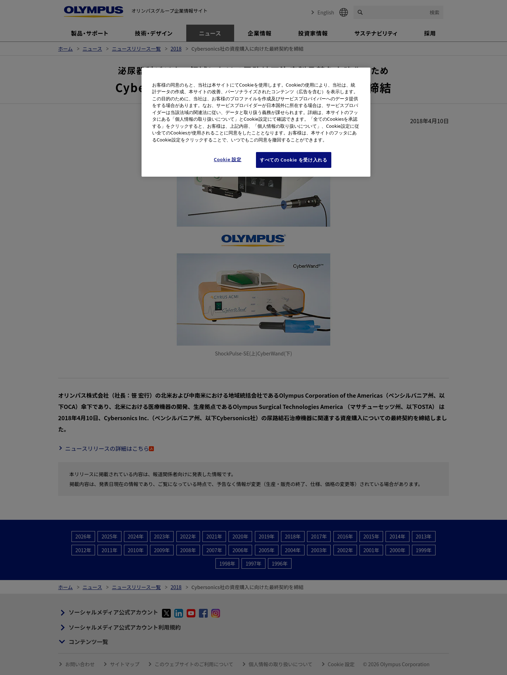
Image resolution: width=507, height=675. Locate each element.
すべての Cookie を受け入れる (293, 160)
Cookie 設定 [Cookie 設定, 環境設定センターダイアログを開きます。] (228, 159)
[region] (256, 122)
